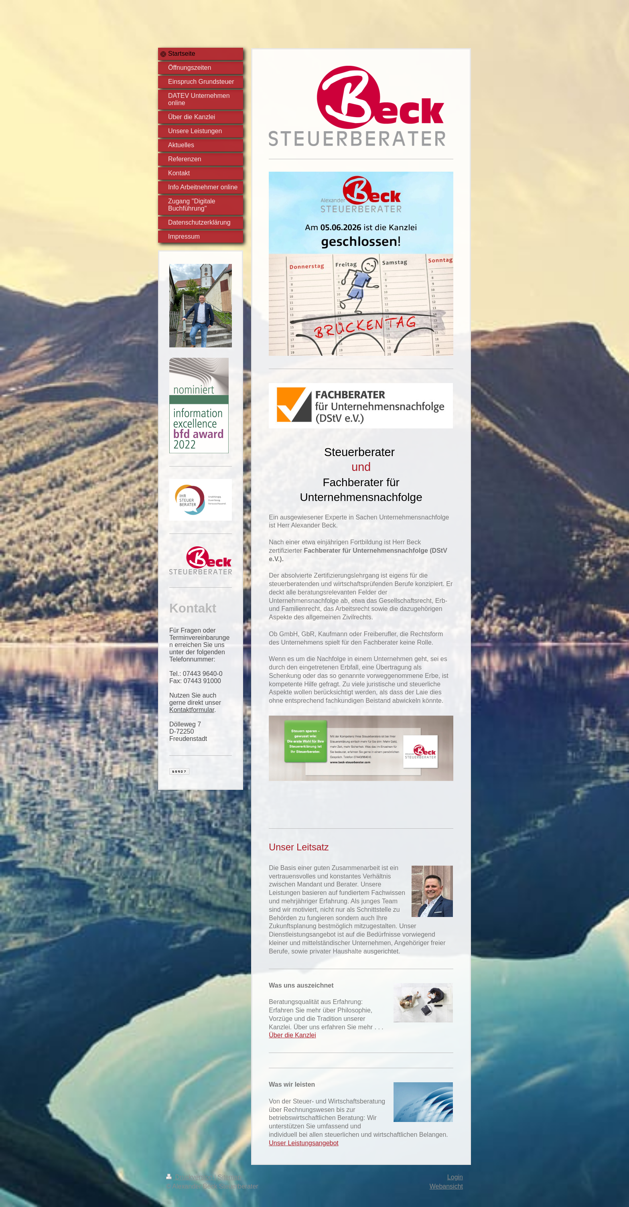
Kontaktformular (191, 709)
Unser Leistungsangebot (303, 1143)
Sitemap (229, 1177)
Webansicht (446, 1186)
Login (455, 1177)
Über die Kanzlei (292, 1035)
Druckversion (190, 1177)
